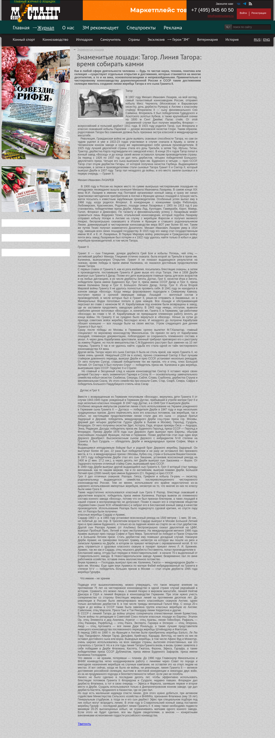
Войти (243, 13)
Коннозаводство (55, 39)
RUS (257, 39)
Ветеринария (207, 39)
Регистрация (259, 13)
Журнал (46, 27)
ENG (266, 39)
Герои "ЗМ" (180, 39)
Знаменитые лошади (90, 49)
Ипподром (84, 39)
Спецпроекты (141, 27)
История (232, 39)
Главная (21, 27)
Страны (134, 39)
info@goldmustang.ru (221, 16)
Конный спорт (24, 39)
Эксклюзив (156, 39)
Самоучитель (110, 39)
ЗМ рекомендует (100, 27)
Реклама (173, 27)
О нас (68, 27)
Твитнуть (84, 724)
